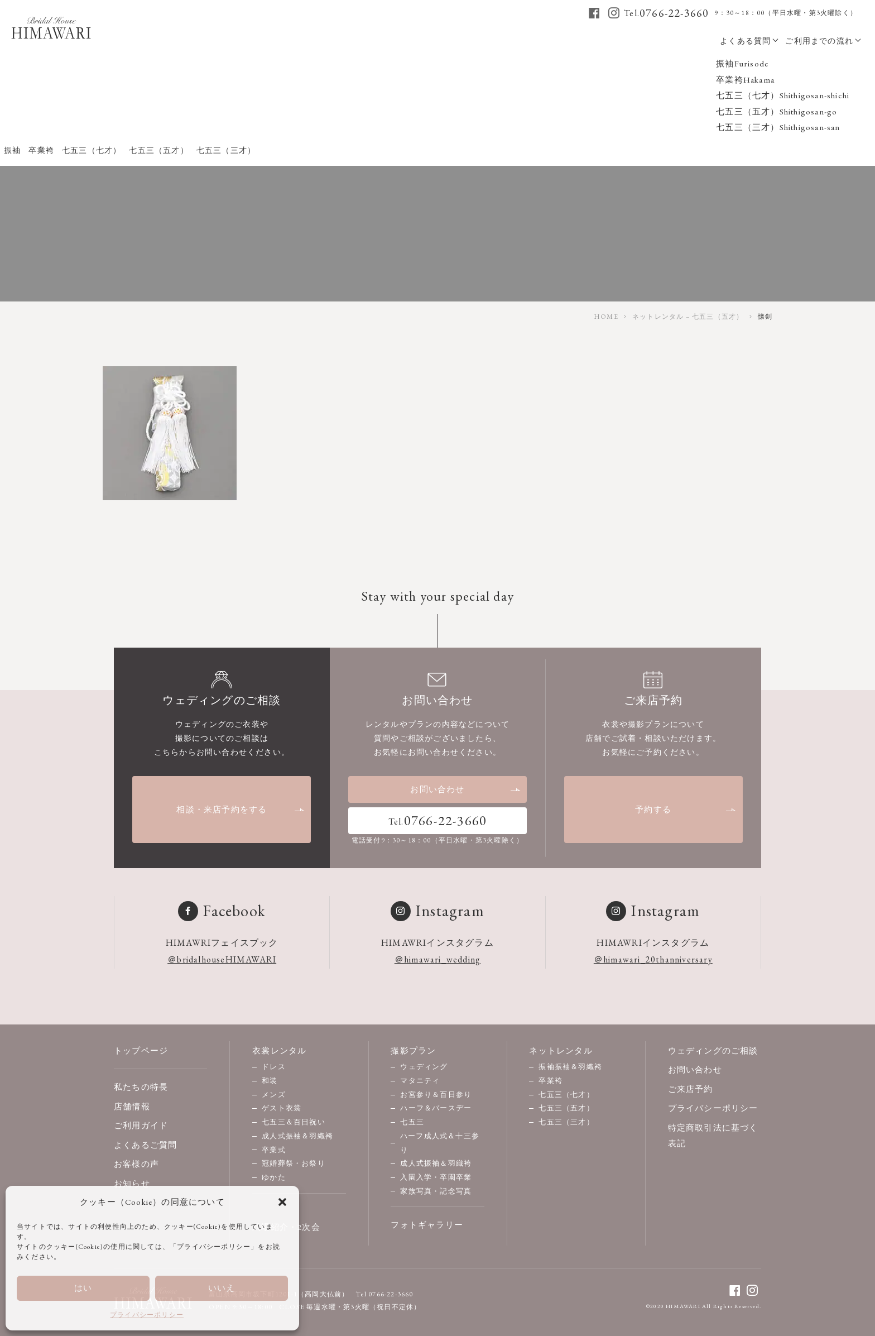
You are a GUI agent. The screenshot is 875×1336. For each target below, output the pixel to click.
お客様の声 (136, 1163)
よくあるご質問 (145, 1144)
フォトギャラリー (427, 1224)
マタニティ (420, 1080)
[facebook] (594, 13)
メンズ (274, 1094)
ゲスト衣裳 (281, 1108)
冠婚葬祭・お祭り (293, 1163)
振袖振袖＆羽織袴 (570, 1066)
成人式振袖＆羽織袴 (297, 1136)
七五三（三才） (566, 1122)
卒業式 (274, 1150)
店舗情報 (132, 1106)
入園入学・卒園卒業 (436, 1177)
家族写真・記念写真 (436, 1191)
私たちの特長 (141, 1086)
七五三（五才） (566, 1108)
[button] (282, 1202)
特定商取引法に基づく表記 (713, 1135)
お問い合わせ (465, 789)
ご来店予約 (690, 1089)
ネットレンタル (560, 1050)
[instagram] (614, 13)
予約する (686, 809)
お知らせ (132, 1183)
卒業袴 (550, 1080)
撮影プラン (413, 1050)
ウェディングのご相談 (713, 1050)
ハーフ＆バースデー (436, 1108)
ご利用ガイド (141, 1125)
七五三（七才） (566, 1094)
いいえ (221, 1287)
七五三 (412, 1122)
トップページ (141, 1050)
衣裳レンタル (279, 1050)
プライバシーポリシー (147, 1314)
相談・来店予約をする (240, 809)
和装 (269, 1080)
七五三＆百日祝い (293, 1122)
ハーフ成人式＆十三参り (439, 1143)
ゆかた (274, 1177)
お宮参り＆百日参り (436, 1094)
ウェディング (424, 1066)
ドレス (274, 1066)
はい (83, 1287)
